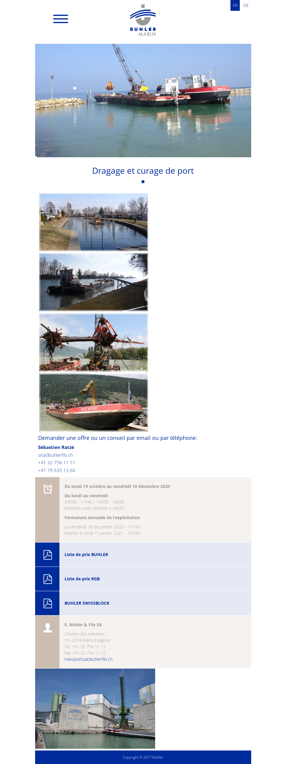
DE (246, 5)
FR (235, 5)
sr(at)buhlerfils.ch (55, 455)
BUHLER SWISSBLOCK (76, 603)
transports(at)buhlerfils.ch (89, 659)
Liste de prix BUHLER (75, 555)
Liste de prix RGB (71, 579)
